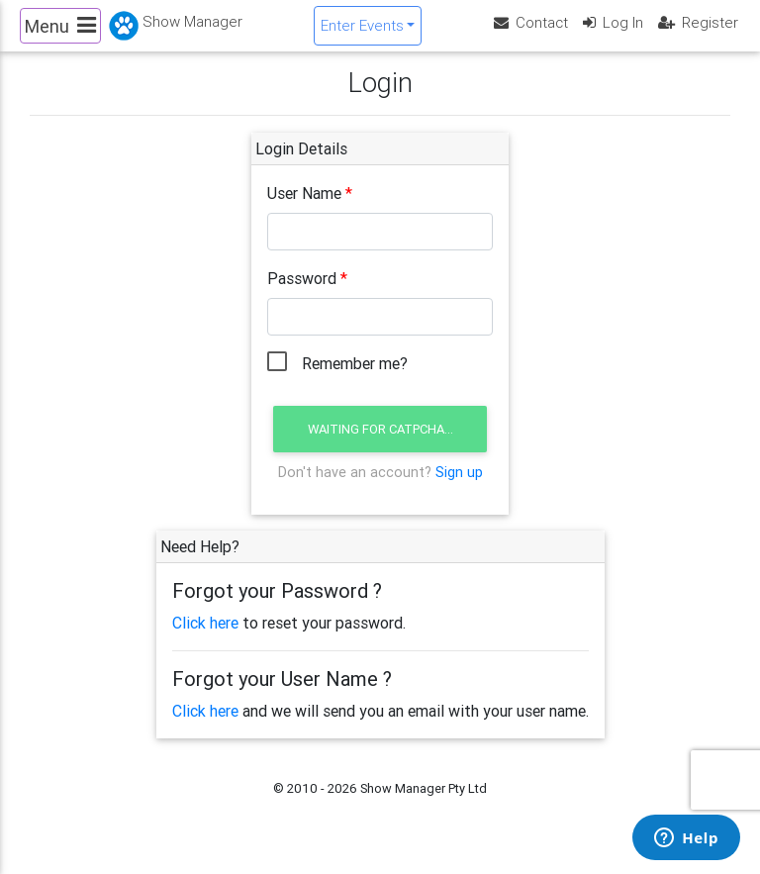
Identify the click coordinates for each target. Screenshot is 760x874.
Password (301, 295)
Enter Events (362, 33)
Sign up (459, 488)
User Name (304, 210)
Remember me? (355, 380)
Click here (205, 639)
